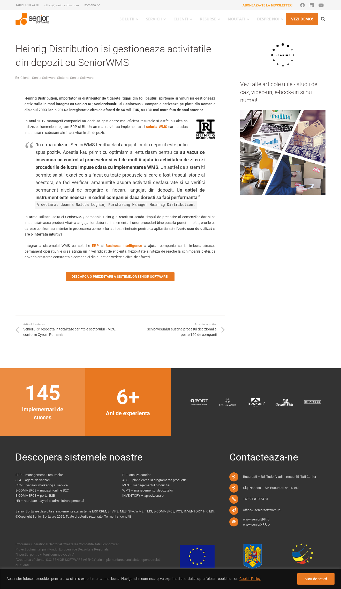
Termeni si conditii (117, 516)
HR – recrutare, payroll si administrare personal (50, 501)
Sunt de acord (316, 579)
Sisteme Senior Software (75, 78)
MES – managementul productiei (146, 485)
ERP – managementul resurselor (39, 475)
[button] (91, 5)
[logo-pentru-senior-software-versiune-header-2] (32, 19)
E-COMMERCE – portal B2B (35, 495)
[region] (170, 579)
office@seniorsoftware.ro (261, 510)
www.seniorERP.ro (256, 519)
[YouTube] (321, 5)
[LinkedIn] (311, 5)
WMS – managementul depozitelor (147, 490)
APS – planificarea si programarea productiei (154, 480)
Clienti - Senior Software (38, 78)
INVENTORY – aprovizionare (143, 495)
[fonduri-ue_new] (251, 558)
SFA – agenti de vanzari (33, 480)
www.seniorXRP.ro (256, 524)
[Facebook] (302, 5)
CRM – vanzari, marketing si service (42, 485)
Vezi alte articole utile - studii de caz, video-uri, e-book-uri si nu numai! (278, 92)
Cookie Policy (250, 579)
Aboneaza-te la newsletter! (268, 5)
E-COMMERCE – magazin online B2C (42, 490)
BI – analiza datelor (136, 475)
